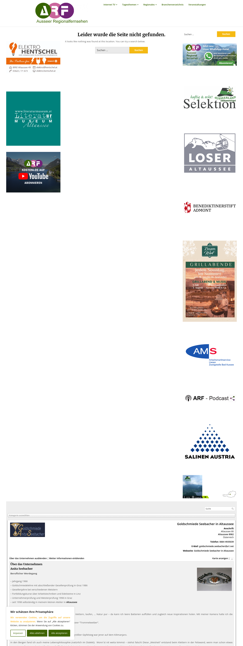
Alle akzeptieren (59, 633)
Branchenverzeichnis (172, 4)
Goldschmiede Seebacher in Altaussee (214, 550)
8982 (231, 534)
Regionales (149, 4)
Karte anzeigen (220, 558)
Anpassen (18, 633)
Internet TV (109, 4)
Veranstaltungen (197, 4)
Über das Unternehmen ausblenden (28, 558)
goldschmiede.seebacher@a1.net (216, 546)
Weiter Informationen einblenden (66, 558)
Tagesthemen (129, 4)
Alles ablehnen (37, 633)
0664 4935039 (226, 541)
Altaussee (223, 534)
